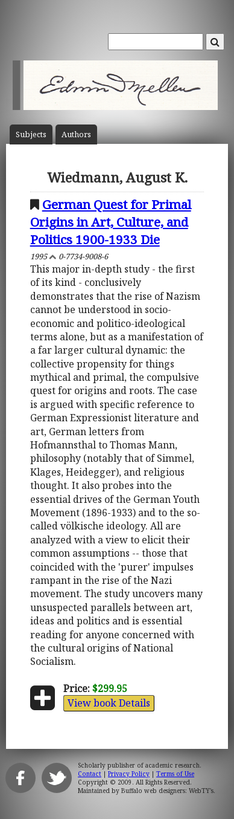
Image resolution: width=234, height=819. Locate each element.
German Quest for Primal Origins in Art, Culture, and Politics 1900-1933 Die (110, 222)
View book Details (109, 703)
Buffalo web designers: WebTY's (167, 790)
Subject (31, 134)
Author (76, 134)
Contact (89, 773)
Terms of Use (175, 773)
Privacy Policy (129, 773)
